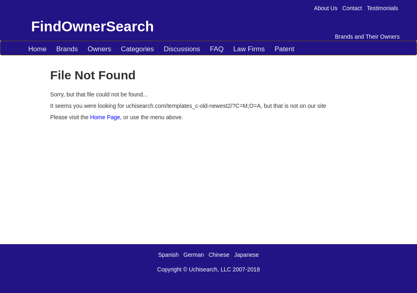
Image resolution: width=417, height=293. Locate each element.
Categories (137, 49)
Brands (67, 49)
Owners (99, 49)
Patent (285, 49)
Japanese (246, 254)
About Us (326, 8)
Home (37, 49)
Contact (352, 8)
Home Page (105, 117)
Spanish (168, 254)
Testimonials (382, 8)
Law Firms (249, 49)
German (193, 254)
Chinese (219, 254)
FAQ (217, 49)
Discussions (182, 49)
